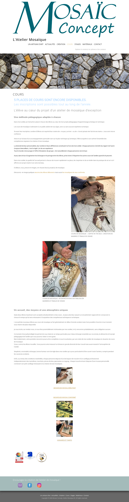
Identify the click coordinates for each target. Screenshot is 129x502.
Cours (70, 44)
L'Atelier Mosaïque (29, 39)
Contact (98, 44)
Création (61, 44)
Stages (77, 44)
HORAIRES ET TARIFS (64, 440)
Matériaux (87, 44)
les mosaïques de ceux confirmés (73, 172)
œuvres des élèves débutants (45, 172)
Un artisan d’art (35, 44)
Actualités (50, 44)
